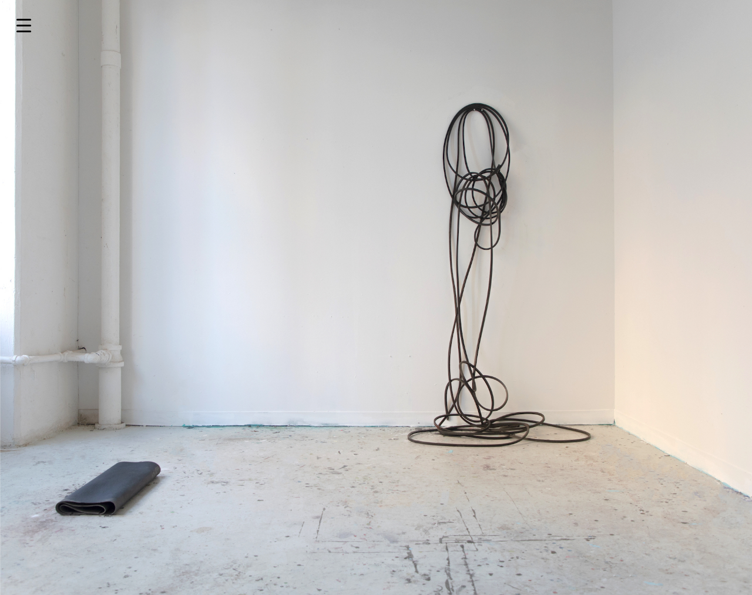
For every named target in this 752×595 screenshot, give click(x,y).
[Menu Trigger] (24, 25)
